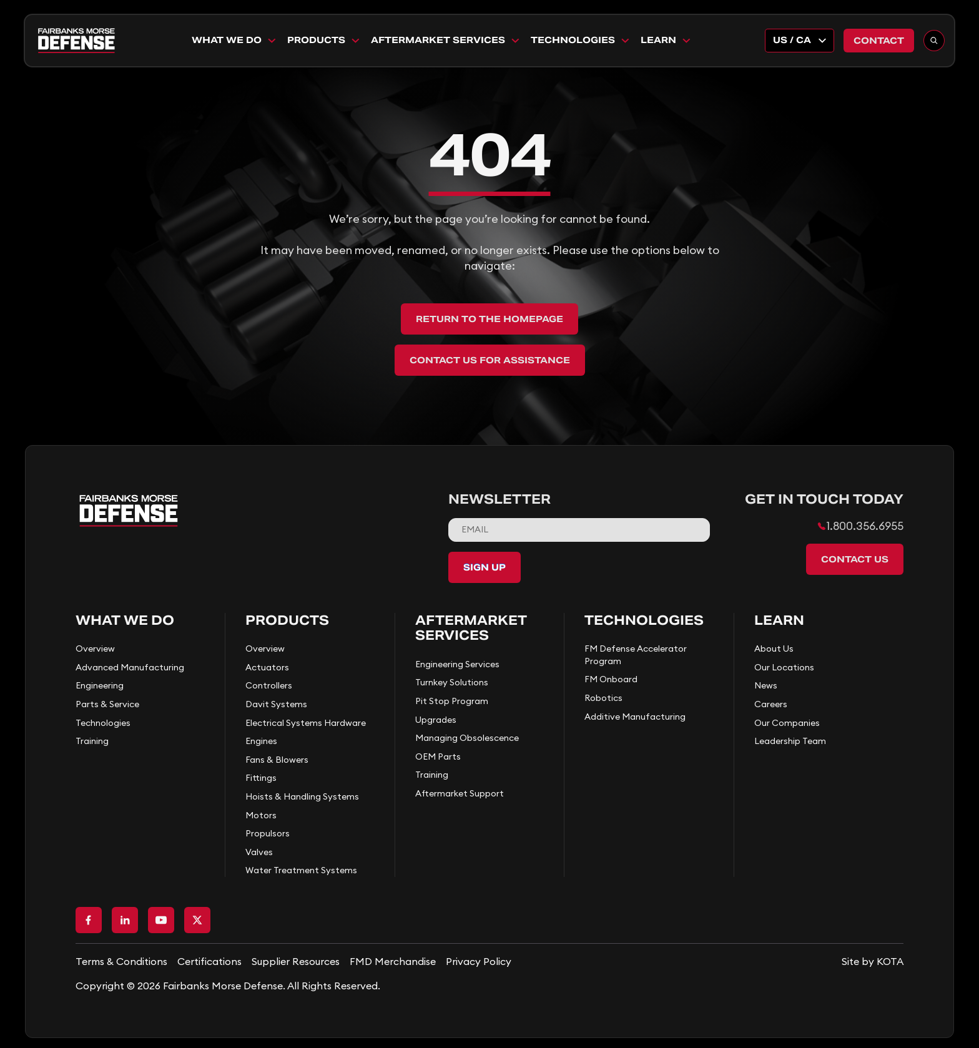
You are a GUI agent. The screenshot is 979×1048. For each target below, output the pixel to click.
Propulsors (267, 833)
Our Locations (784, 667)
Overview (95, 648)
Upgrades (435, 719)
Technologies (581, 40)
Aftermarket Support (459, 793)
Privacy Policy (478, 961)
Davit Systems (276, 704)
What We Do (234, 40)
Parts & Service (107, 704)
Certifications (209, 961)
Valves (259, 852)
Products (324, 40)
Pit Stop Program (451, 701)
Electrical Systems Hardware (305, 722)
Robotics (603, 697)
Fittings (261, 777)
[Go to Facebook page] (89, 920)
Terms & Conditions (121, 961)
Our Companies (787, 722)
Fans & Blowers (276, 759)
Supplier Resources (296, 961)
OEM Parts (438, 756)
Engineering (100, 685)
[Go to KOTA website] (872, 961)
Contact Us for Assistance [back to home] (490, 360)
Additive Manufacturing (635, 716)
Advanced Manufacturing (130, 667)
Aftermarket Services (446, 40)
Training (92, 741)
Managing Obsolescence (467, 737)
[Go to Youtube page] (161, 920)
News (765, 685)
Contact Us (854, 559)
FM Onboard (610, 679)
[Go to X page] (197, 920)
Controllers (268, 685)
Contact (879, 40)
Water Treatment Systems (301, 870)
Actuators (267, 667)
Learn (666, 40)
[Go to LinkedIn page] (125, 920)
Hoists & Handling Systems (302, 796)
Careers (770, 704)
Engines (261, 741)
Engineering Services (457, 664)
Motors (261, 815)
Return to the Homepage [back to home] (489, 319)
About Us (774, 648)
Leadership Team (790, 741)
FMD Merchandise (393, 961)
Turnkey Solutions (451, 682)
